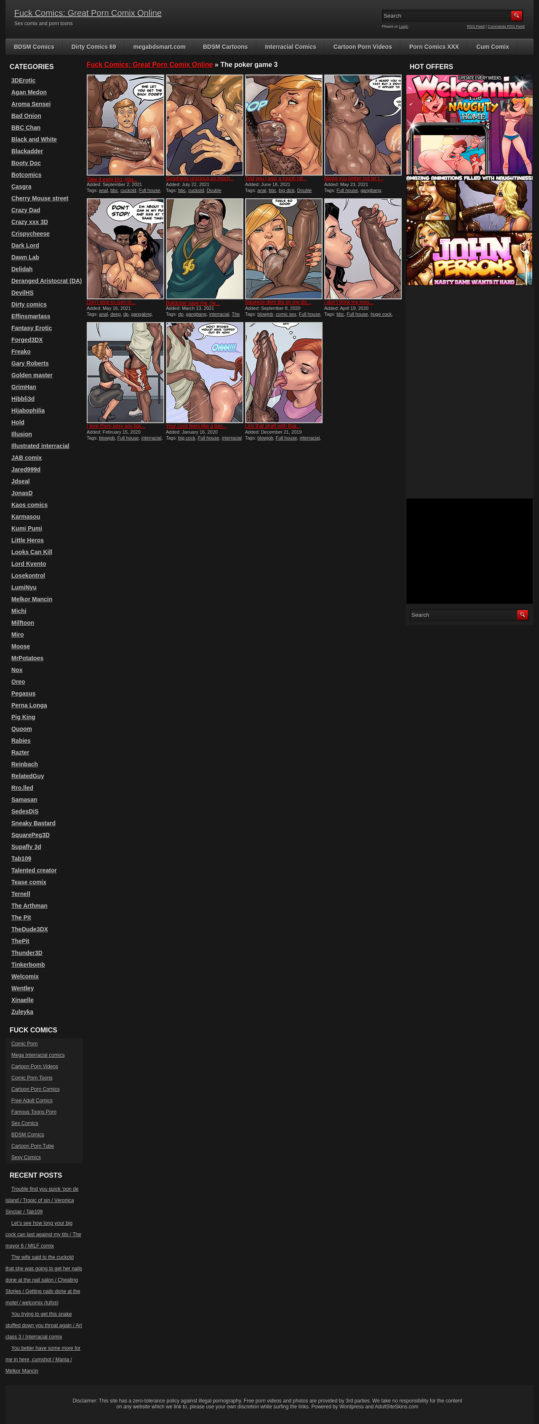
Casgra (21, 186)
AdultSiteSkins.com (396, 1407)
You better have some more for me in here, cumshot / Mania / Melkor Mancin (42, 1359)
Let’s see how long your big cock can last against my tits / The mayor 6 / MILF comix (43, 1234)
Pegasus (23, 693)
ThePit (20, 941)
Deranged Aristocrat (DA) (46, 280)
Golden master (32, 375)
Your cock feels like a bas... (196, 426)
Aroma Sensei (31, 104)
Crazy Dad (25, 210)
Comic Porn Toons (32, 1078)
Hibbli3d (23, 398)
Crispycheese (30, 233)
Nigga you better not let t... (354, 178)
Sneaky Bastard (33, 823)
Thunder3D (27, 952)
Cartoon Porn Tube (32, 1146)
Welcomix (25, 976)
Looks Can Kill (31, 552)
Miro (17, 634)
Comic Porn (24, 1044)
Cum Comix (492, 46)
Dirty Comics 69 (94, 46)
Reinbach (24, 764)
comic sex (286, 314)
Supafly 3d (26, 846)
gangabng (141, 314)
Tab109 (21, 858)
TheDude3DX (29, 929)
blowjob (265, 314)
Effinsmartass (31, 316)
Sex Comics (24, 1123)
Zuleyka (22, 1011)
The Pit (21, 917)
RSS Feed (476, 26)
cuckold (128, 190)
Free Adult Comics (32, 1101)
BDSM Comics (34, 46)
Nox (16, 670)
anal (103, 190)
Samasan (24, 799)
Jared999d (25, 469)
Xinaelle (22, 1000)
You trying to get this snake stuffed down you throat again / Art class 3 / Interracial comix (43, 1325)
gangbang (370, 190)
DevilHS (22, 292)
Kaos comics (29, 504)
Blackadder (27, 151)
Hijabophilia (28, 410)
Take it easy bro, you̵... (112, 179)
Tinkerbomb (28, 964)
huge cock (381, 314)
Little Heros (27, 540)
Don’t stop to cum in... (111, 302)
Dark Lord (25, 245)
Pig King (23, 717)
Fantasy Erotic (31, 328)
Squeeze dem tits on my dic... (278, 302)
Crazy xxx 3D (29, 222)
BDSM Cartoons (225, 46)
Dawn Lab (25, 257)
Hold (17, 422)
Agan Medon (29, 92)
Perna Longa (29, 705)
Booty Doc (26, 163)
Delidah (22, 269)
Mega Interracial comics (38, 1055)
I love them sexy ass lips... (116, 426)
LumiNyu (24, 587)
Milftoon (22, 622)
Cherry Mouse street (39, 198)
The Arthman (29, 905)
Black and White (34, 139)
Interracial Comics (290, 46)
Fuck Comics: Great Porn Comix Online (88, 13)
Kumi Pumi (26, 528)
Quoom (21, 728)
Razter (20, 752)
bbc (114, 190)
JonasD (22, 493)
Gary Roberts (30, 363)
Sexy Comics (26, 1157)
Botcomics (26, 174)
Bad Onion (26, 115)
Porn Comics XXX (434, 46)
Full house (149, 190)
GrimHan (23, 387)
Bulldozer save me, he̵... (193, 303)
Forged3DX (27, 339)
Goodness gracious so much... (200, 178)
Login (403, 26)
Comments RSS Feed (506, 26)
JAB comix (26, 457)
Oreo (18, 681)
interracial (219, 314)
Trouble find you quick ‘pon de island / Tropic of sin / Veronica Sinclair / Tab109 (42, 1200)
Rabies (21, 740)
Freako (21, 351)
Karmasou (25, 516)
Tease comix (28, 882)
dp (125, 314)
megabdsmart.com (159, 46)
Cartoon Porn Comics (35, 1089)
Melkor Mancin (31, 599)
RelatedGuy (27, 776)
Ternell (20, 894)
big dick (286, 190)
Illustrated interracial (40, 446)
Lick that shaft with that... (273, 426)
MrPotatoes (27, 658)
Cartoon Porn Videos (363, 46)
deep (115, 314)
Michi (19, 611)
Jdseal (20, 481)
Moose (20, 646)
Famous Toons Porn (33, 1112)
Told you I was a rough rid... (276, 178)
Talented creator (34, 870)
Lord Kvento (28, 563)
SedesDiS (25, 811)
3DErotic (23, 80)
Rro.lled (22, 787)
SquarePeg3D (30, 835)
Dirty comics (29, 304)
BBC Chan (25, 127)
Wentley (22, 988)
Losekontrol (28, 575)
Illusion (21, 434)
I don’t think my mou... (349, 302)
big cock (186, 437)
